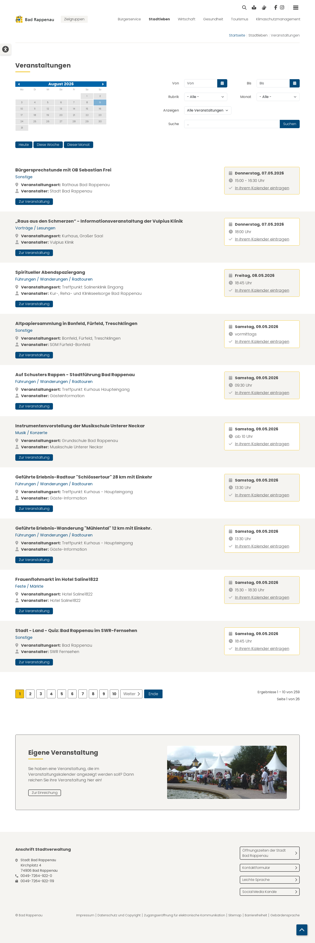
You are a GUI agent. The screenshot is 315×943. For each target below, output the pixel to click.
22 (87, 115)
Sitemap (235, 915)
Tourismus (239, 19)
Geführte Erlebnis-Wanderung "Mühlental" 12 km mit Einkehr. (83, 528)
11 (34, 108)
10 (22, 108)
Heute (24, 144)
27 (61, 121)
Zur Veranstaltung (34, 201)
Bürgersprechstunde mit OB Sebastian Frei (63, 170)
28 (74, 121)
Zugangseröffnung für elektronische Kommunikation (184, 915)
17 (22, 115)
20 (61, 115)
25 (34, 121)
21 (74, 115)
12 (48, 108)
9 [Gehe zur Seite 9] (104, 694)
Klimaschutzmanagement (278, 19)
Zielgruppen (74, 19)
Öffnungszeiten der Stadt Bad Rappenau (264, 853)
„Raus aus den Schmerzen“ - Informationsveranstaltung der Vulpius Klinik (99, 221)
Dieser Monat (78, 144)
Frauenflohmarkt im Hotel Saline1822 (56, 579)
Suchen (289, 123)
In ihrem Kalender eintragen (262, 188)
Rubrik (173, 96)
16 (100, 108)
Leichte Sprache (256, 879)
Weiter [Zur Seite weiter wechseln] (129, 694)
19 (48, 115)
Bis (249, 83)
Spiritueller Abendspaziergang (50, 272)
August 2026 (61, 84)
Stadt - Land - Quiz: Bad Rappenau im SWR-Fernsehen (76, 630)
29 (87, 121)
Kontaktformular (256, 867)
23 (100, 115)
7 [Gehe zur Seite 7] (83, 694)
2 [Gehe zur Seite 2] (30, 694)
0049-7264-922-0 (36, 875)
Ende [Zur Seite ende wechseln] (153, 694)
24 (21, 121)
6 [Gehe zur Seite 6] (72, 694)
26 (47, 121)
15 (87, 108)
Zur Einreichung (45, 792)
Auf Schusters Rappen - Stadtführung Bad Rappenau (75, 375)
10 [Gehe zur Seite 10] (114, 694)
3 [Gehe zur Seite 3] (41, 694)
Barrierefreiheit (256, 915)
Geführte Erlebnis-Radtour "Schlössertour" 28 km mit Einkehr (83, 477)
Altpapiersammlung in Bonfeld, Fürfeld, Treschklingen (76, 323)
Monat (245, 96)
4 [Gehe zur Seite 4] (51, 694)
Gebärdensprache (285, 915)
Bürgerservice (129, 19)
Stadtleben (159, 19)
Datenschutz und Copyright (119, 915)
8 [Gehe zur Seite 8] (93, 694)
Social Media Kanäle (259, 891)
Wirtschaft (186, 19)
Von (175, 83)
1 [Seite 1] (20, 694)
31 (22, 127)
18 (35, 115)
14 (74, 108)
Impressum (85, 915)
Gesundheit (213, 19)
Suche (173, 123)
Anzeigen (171, 110)
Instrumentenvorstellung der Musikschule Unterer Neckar (80, 426)
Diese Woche (48, 144)
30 (100, 121)
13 (61, 108)
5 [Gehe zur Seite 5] (61, 694)
